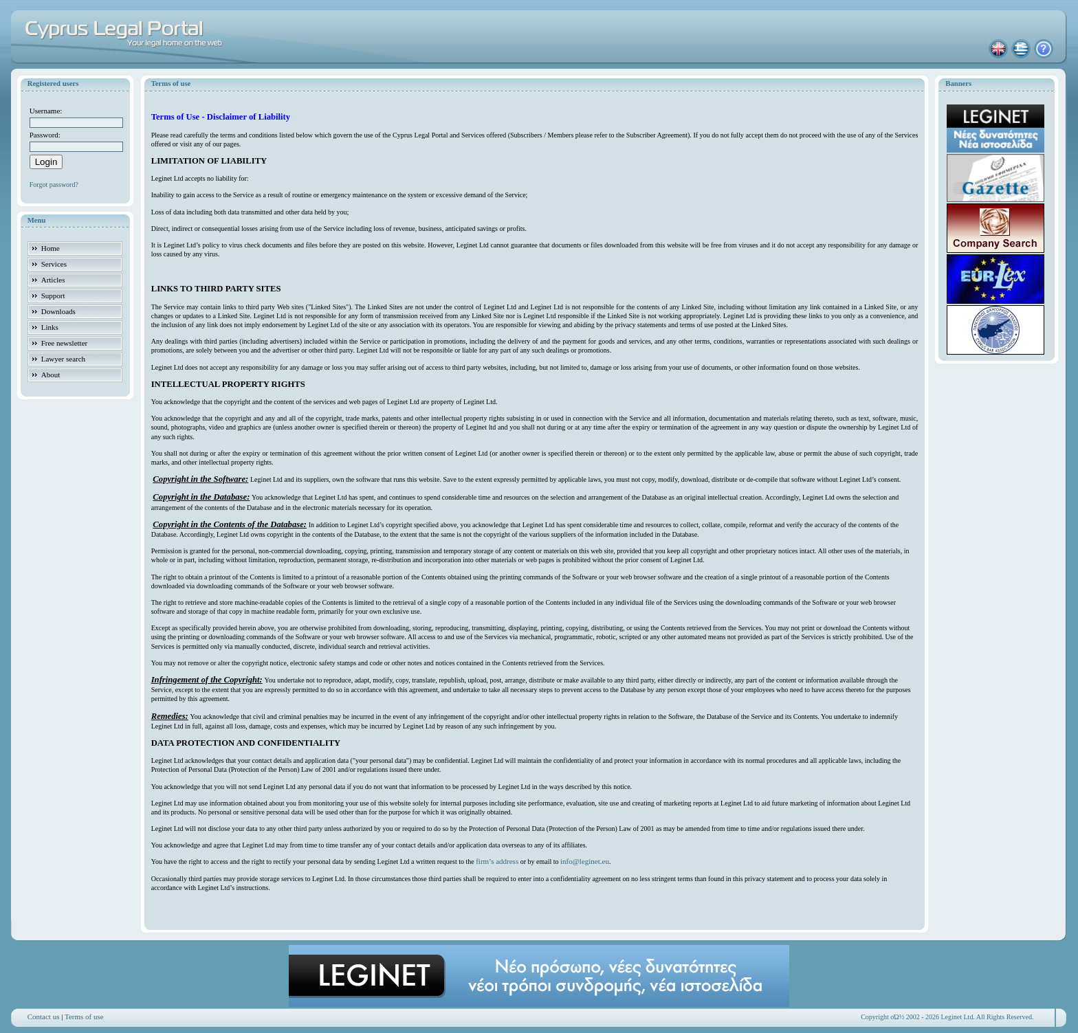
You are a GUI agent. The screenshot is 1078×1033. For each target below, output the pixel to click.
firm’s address (497, 861)
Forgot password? (54, 184)
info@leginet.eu (584, 861)
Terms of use (84, 1016)
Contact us (44, 1016)
